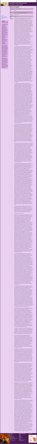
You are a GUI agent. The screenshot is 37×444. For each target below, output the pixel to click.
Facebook (20, 435)
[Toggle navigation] (35, 1)
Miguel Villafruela (22, 433)
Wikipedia (20, 434)
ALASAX (30, 433)
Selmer (20, 438)
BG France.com (20, 437)
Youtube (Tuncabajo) (21, 440)
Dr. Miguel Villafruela (12, 436)
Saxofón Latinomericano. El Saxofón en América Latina (4, 17)
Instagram (20, 436)
